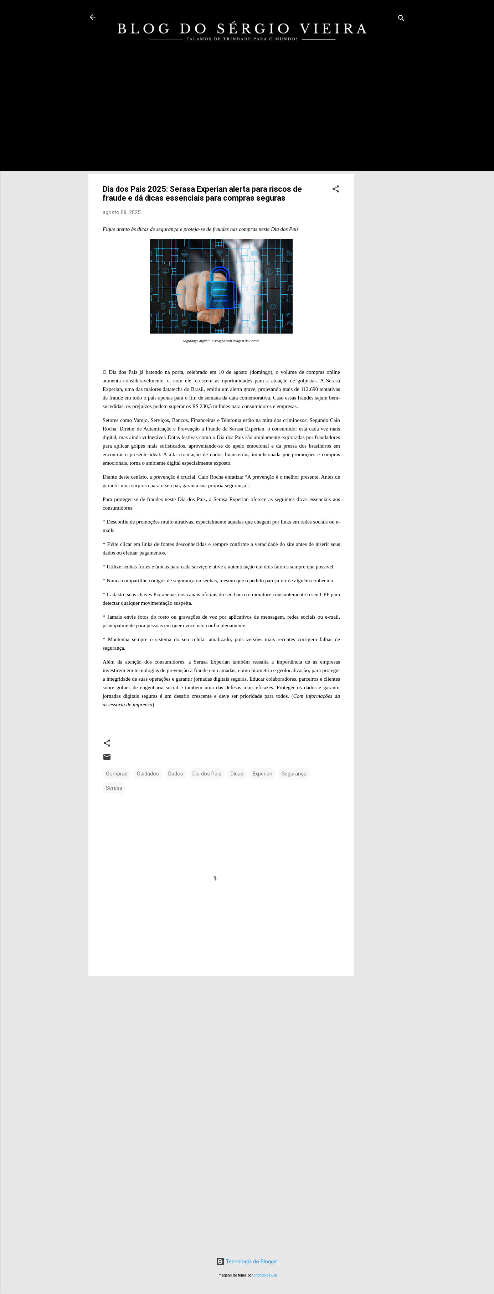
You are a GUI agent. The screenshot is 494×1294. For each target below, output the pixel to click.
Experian (262, 773)
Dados (175, 773)
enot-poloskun (265, 1275)
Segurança (294, 773)
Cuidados (148, 773)
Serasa (114, 788)
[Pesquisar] (401, 19)
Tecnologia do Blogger (247, 1261)
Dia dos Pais (206, 773)
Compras (117, 773)
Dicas (237, 773)
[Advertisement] (383, 175)
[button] (335, 190)
